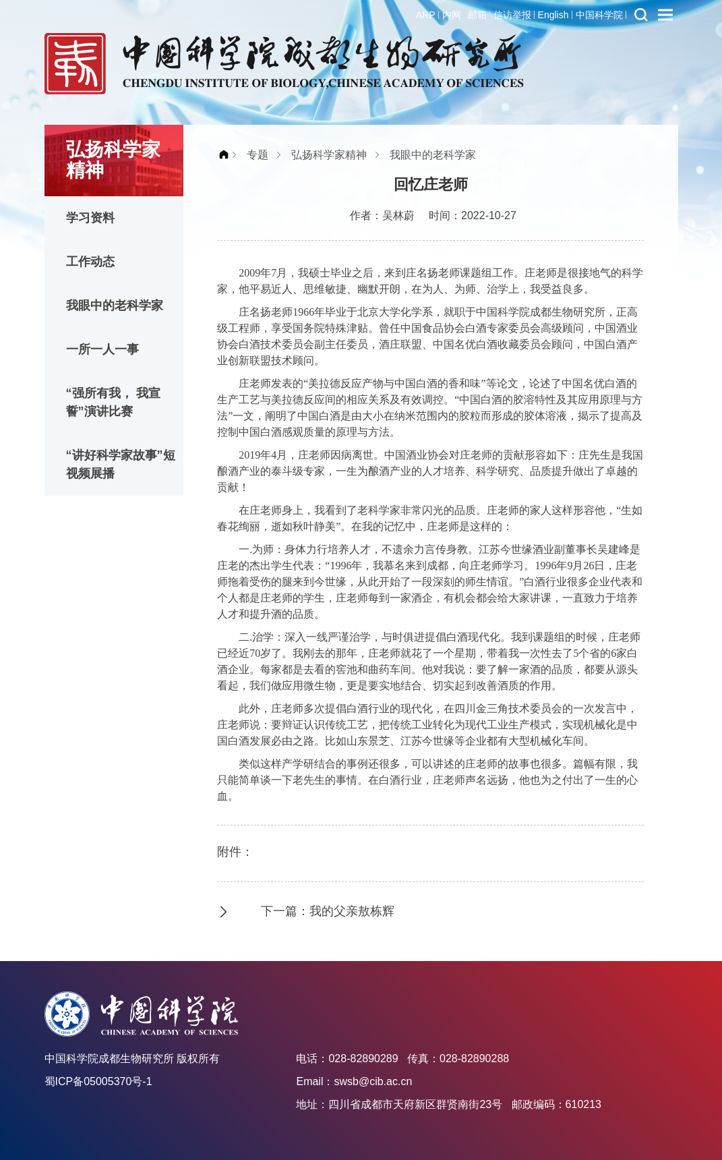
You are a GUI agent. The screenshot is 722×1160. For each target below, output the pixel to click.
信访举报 (512, 14)
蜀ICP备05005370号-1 (98, 1081)
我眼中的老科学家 (114, 305)
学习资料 (90, 218)
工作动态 (90, 261)
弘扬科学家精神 (329, 155)
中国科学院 (599, 14)
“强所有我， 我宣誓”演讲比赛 (113, 402)
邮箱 (477, 14)
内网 (451, 14)
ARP (425, 14)
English (553, 14)
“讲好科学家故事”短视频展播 (120, 464)
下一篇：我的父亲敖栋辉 (327, 911)
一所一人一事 (102, 349)
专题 (257, 155)
